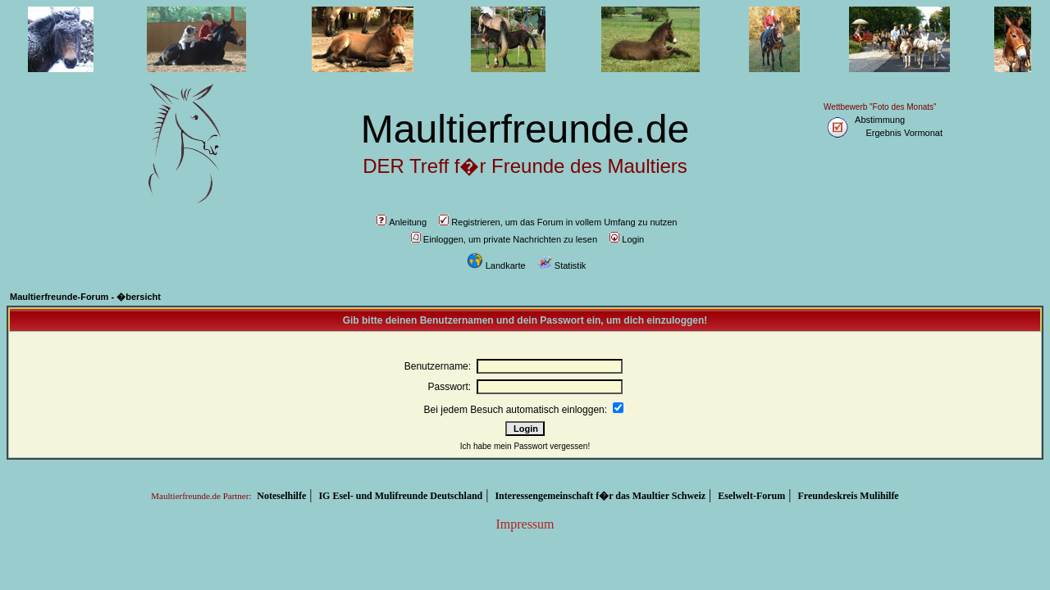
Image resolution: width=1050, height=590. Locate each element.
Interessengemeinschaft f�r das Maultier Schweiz (600, 496)
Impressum (524, 524)
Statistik (562, 265)
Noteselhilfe (281, 496)
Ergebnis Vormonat (904, 133)
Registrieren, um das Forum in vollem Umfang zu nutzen (558, 222)
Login (626, 239)
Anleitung (402, 222)
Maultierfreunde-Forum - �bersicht (85, 297)
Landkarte (496, 265)
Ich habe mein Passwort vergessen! (525, 446)
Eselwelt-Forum (751, 496)
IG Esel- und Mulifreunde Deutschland (400, 496)
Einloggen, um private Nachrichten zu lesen (504, 239)
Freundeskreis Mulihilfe (847, 496)
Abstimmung (880, 120)
